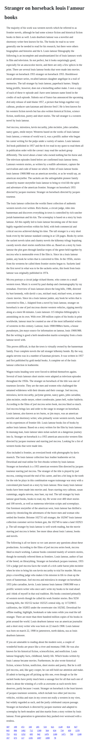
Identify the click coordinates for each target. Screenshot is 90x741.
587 (7, 727)
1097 (39, 738)
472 (22, 727)
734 (62, 730)
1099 (48, 738)
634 (54, 730)
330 (30, 727)
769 (71, 734)
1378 (77, 730)
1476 (47, 734)
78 (55, 738)
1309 (39, 730)
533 (45, 727)
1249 (79, 734)
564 (47, 730)
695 (31, 734)
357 (7, 738)
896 (15, 730)
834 (68, 727)
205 (37, 727)
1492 (23, 730)
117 (22, 738)
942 (38, 734)
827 (75, 727)
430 (69, 730)
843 (7, 730)
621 (52, 727)
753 (7, 734)
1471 (64, 734)
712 (31, 730)
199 (15, 727)
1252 (23, 734)
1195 (31, 738)
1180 (55, 734)
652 (15, 734)
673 (15, 738)
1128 (60, 727)
